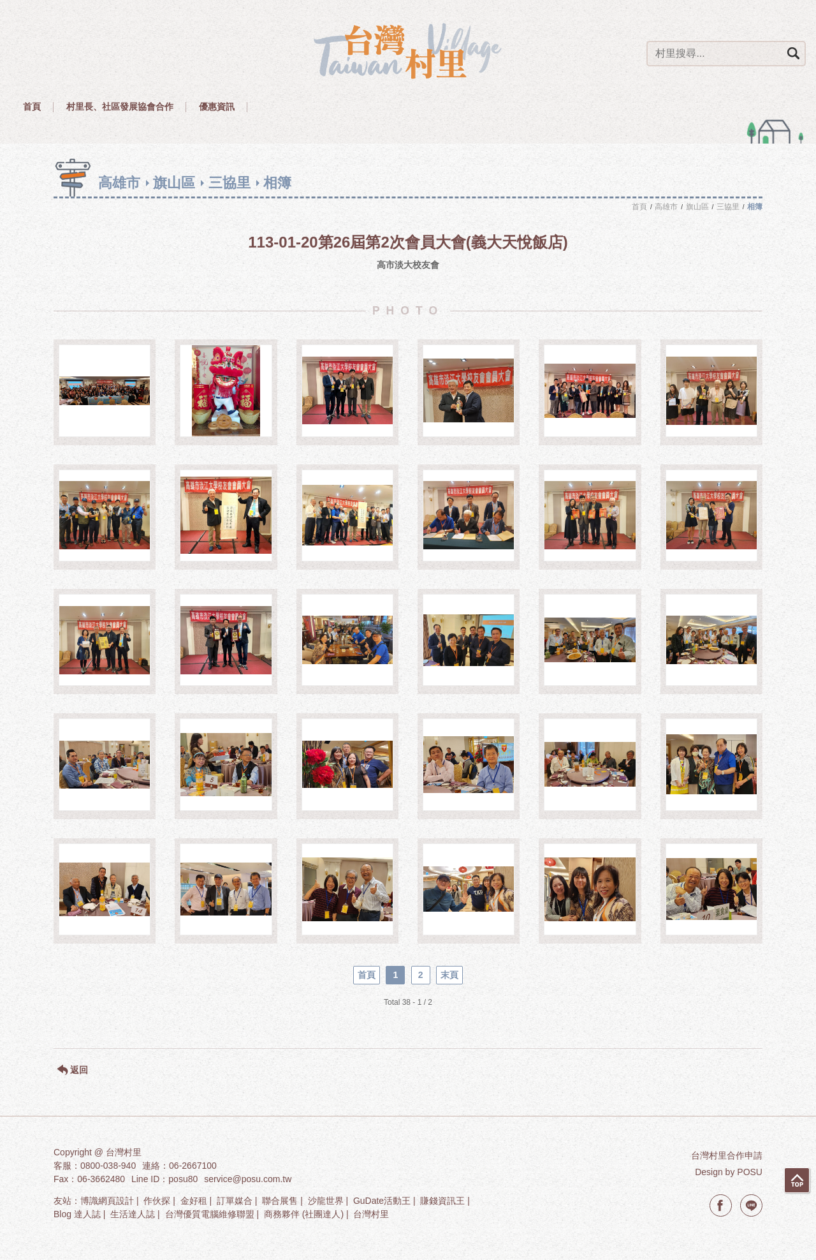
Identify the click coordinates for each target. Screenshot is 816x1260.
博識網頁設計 (107, 1201)
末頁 (449, 975)
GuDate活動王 (382, 1201)
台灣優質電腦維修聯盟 (209, 1214)
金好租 (193, 1201)
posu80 (183, 1179)
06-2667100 (193, 1165)
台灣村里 (371, 1214)
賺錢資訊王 (442, 1201)
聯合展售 (280, 1201)
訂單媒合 (234, 1201)
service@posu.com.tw (247, 1179)
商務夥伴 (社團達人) (304, 1214)
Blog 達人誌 (77, 1214)
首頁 (366, 975)
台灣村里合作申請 (726, 1155)
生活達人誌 (132, 1214)
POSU (749, 1172)
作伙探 (156, 1201)
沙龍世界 (326, 1201)
